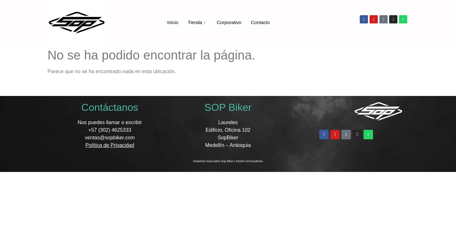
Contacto (260, 22)
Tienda (196, 22)
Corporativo (229, 22)
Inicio (172, 22)
